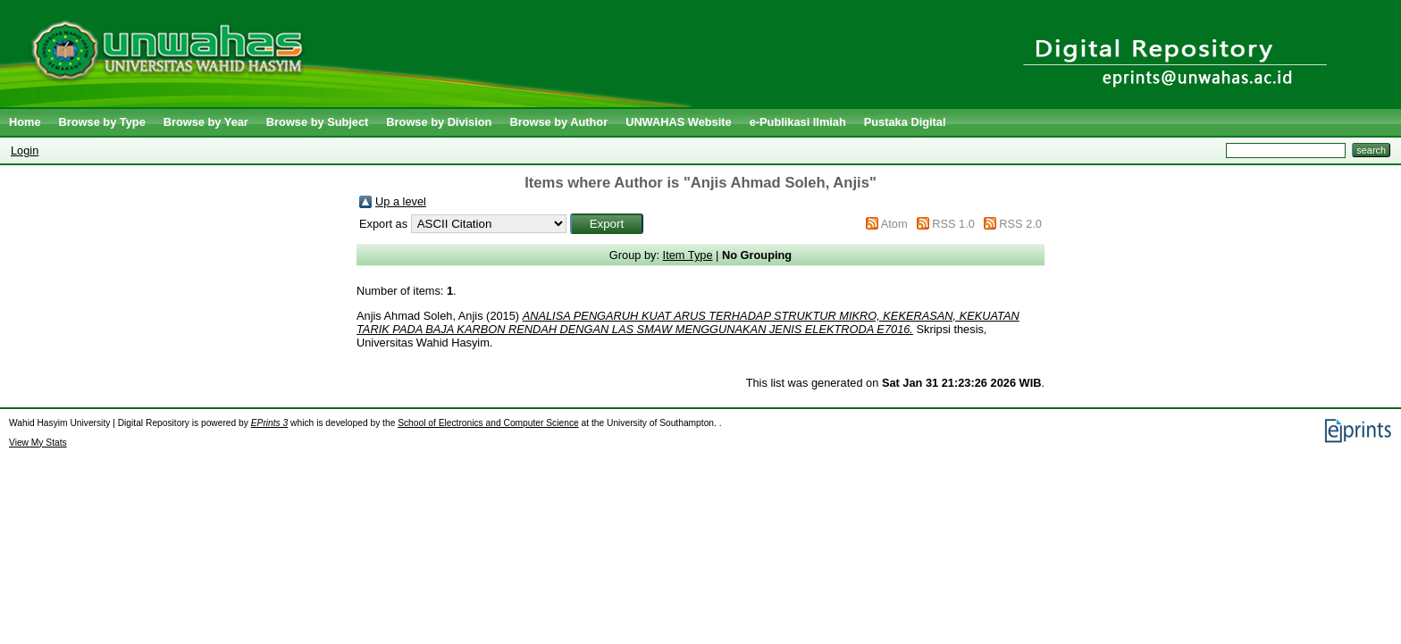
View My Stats (38, 442)
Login (24, 150)
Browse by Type (102, 122)
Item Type (688, 255)
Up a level (400, 201)
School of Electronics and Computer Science (488, 423)
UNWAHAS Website (678, 122)
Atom (894, 223)
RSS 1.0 (953, 223)
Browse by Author (558, 122)
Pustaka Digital (905, 122)
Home (25, 122)
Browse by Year (206, 122)
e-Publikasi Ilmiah (798, 122)
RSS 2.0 (1020, 223)
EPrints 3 (270, 423)
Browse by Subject (317, 122)
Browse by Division (438, 122)
